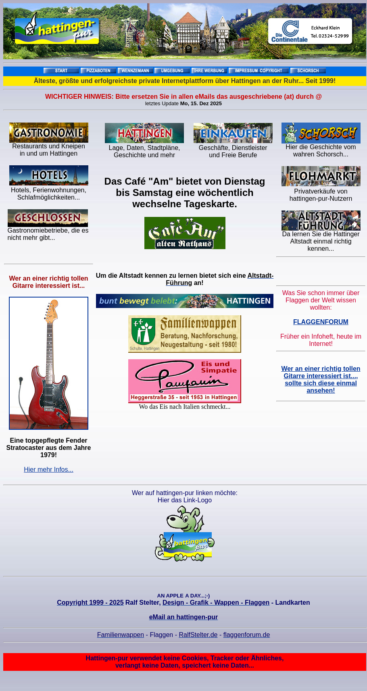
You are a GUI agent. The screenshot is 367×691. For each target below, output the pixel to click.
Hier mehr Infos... (48, 469)
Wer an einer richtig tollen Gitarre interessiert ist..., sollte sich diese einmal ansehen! (320, 379)
